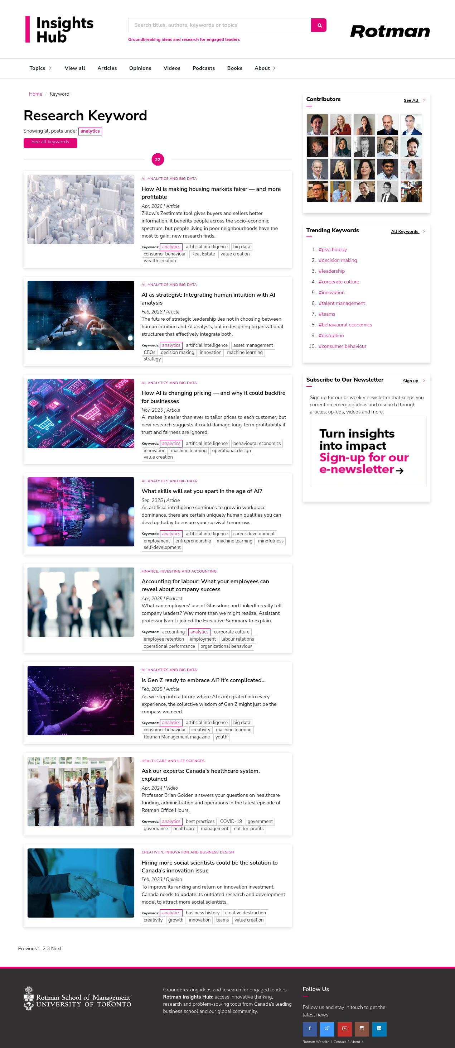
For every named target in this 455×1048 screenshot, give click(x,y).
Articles (107, 68)
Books (234, 68)
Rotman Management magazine (177, 733)
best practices (200, 818)
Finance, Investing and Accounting (179, 567)
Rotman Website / (318, 1037)
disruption (333, 332)
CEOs (150, 348)
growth (175, 916)
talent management (343, 299)
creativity (201, 726)
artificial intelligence (207, 243)
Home (35, 90)
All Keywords (409, 228)
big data (241, 243)
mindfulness (271, 537)
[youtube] (345, 1025)
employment (157, 537)
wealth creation (160, 257)
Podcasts (204, 68)
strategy (152, 355)
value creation (235, 250)
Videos (172, 68)
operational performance (169, 643)
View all (75, 68)
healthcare (184, 825)
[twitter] (327, 1025)
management (214, 825)
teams (222, 916)
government (260, 818)
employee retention (164, 635)
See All (415, 97)
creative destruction (245, 909)
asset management (253, 341)
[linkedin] (379, 1025)
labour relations (237, 635)
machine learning (245, 348)
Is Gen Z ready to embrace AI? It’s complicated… (204, 677)
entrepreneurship (193, 537)
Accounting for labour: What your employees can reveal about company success (205, 582)
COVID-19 (231, 818)
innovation (211, 348)
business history (202, 909)
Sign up (415, 377)
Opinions (140, 68)
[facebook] (310, 1025)
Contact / (342, 1037)
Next (56, 945)
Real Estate (203, 250)
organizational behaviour (226, 643)
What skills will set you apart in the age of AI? (202, 488)
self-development (162, 544)
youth (221, 733)
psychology (334, 246)
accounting (173, 628)
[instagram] (362, 1025)
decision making (177, 348)
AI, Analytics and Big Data (169, 175)
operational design (231, 447)
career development (254, 530)
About (266, 68)
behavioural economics (257, 440)
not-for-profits (248, 825)
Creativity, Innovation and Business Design (188, 848)
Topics (41, 68)
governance (156, 825)
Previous (27, 945)
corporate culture (232, 628)
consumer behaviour (165, 250)
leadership (333, 267)
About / (357, 1037)
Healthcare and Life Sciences (173, 757)
